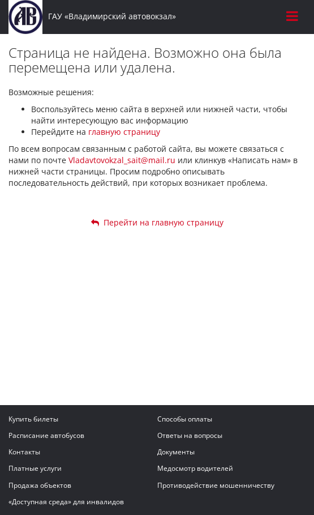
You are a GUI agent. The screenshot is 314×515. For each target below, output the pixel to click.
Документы (176, 452)
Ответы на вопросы (189, 435)
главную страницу (124, 131)
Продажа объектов (39, 485)
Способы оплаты (184, 419)
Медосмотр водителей (195, 468)
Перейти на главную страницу (157, 222)
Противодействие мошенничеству (215, 485)
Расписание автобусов (46, 435)
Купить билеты (33, 419)
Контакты (24, 452)
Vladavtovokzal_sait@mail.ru (121, 160)
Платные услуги (35, 468)
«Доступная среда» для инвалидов (66, 502)
